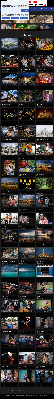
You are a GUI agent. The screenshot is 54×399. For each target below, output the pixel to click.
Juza (3, 70)
